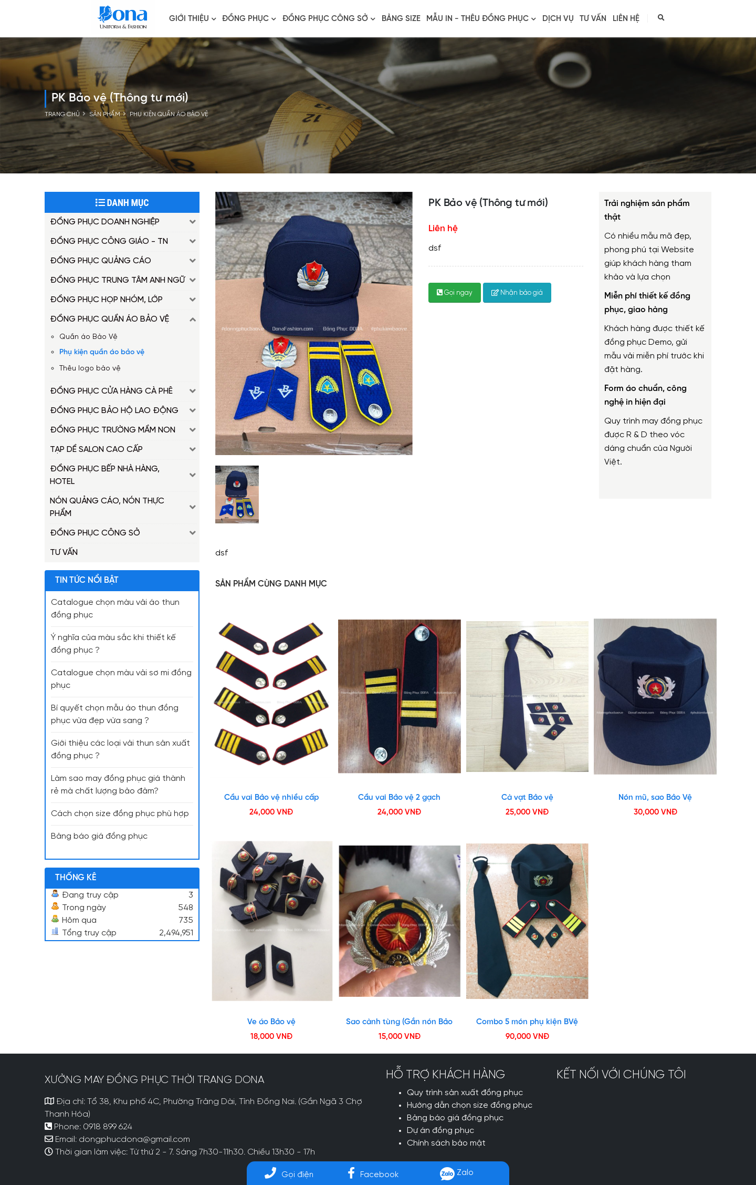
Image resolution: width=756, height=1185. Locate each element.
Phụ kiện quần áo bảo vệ (169, 114)
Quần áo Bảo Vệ (88, 337)
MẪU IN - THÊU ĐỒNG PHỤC (481, 19)
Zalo (457, 1173)
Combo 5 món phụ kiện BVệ (527, 1022)
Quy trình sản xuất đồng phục (465, 1093)
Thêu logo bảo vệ (90, 368)
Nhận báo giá (517, 293)
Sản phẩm (104, 114)
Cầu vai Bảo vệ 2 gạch (399, 798)
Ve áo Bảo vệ (271, 1022)
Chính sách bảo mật (446, 1143)
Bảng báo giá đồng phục (99, 836)
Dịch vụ (558, 19)
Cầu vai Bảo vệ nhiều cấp (271, 798)
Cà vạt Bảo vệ (527, 798)
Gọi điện (289, 1175)
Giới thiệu (192, 19)
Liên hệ (626, 19)
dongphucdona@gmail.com (134, 1140)
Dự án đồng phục (440, 1131)
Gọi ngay (454, 293)
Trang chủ (62, 114)
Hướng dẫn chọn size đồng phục (469, 1105)
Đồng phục (249, 19)
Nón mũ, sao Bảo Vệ (655, 798)
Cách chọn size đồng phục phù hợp (120, 814)
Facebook (373, 1175)
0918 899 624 (107, 1127)
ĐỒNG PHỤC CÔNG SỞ (328, 19)
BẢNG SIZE (401, 19)
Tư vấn (593, 19)
